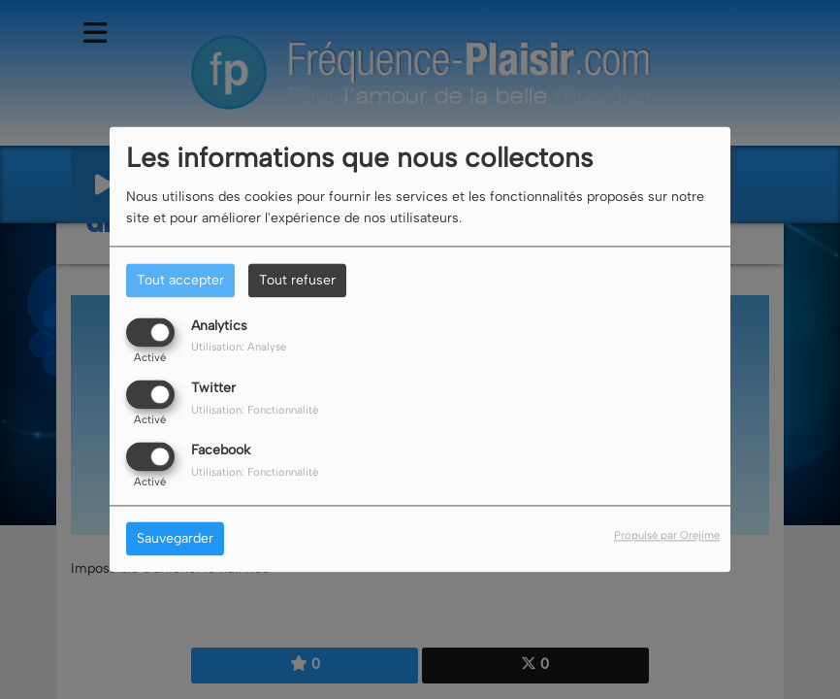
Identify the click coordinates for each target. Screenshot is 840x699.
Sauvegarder (175, 539)
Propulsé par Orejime (667, 536)
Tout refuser (297, 280)
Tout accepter (180, 280)
